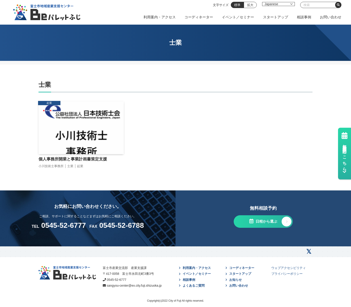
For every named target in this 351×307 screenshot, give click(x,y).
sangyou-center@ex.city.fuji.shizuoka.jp (134, 285)
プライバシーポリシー (287, 273)
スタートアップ (275, 17)
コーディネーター (198, 17)
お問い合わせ (330, 17)
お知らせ (235, 279)
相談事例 (304, 17)
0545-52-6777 (116, 279)
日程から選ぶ (266, 221)
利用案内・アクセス (159, 17)
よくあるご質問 (194, 285)
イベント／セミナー (238, 17)
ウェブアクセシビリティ (288, 268)
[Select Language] (278, 4)
